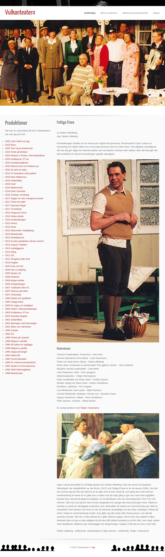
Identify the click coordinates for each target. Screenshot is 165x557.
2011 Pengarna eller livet (17, 259)
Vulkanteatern (20, 13)
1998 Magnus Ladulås (16, 341)
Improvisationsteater (135, 13)
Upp (93, 547)
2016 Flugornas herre (15, 212)
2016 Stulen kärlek (14, 216)
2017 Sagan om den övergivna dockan (24, 198)
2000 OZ (9, 334)
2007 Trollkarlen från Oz (17, 287)
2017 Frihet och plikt (15, 202)
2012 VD (9, 255)
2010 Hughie (11, 262)
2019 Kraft (10, 184)
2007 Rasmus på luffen (16, 291)
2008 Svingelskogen (15, 284)
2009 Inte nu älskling (15, 269)
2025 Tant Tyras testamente (19, 148)
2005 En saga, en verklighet (19, 305)
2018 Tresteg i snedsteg (17, 195)
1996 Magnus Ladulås (16, 348)
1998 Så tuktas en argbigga (18, 344)
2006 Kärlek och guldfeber (18, 298)
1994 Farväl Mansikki (15, 359)
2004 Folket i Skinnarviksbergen (21, 309)
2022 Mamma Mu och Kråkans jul (21, 166)
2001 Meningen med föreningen (21, 323)
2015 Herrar (11, 223)
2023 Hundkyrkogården (16, 162)
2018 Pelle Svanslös (15, 191)
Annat (156, 13)
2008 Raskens (12, 276)
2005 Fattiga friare (14, 302)
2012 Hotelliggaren (14, 248)
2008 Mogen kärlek (14, 280)
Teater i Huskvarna (89, 408)
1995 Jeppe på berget (16, 351)
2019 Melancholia (14, 187)
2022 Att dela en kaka (16, 169)
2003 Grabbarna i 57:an (17, 312)
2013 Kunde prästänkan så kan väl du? (24, 241)
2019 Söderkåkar (13, 180)
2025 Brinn (10, 145)
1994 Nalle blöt (12, 355)
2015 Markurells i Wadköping (19, 230)
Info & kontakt (109, 13)
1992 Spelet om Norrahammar (20, 366)
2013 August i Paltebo (16, 244)
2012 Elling (10, 252)
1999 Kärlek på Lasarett (17, 337)
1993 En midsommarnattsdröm (20, 362)
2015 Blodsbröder (14, 234)
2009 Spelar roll (13, 273)
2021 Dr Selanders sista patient (20, 173)
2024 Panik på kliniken (16, 152)
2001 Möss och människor (18, 326)
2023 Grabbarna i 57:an (17, 159)
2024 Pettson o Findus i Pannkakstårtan (25, 155)
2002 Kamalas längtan (16, 316)
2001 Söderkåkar (13, 319)
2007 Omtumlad (13, 294)
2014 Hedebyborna (14, 237)
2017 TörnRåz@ (13, 209)
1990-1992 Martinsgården (18, 369)
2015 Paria (10, 227)
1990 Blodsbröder (14, 373)
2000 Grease (11, 330)
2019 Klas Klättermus (15, 177)
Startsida (90, 13)
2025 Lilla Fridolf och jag (17, 141)
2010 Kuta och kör (14, 266)
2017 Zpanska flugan (15, 205)
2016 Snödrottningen (15, 219)
